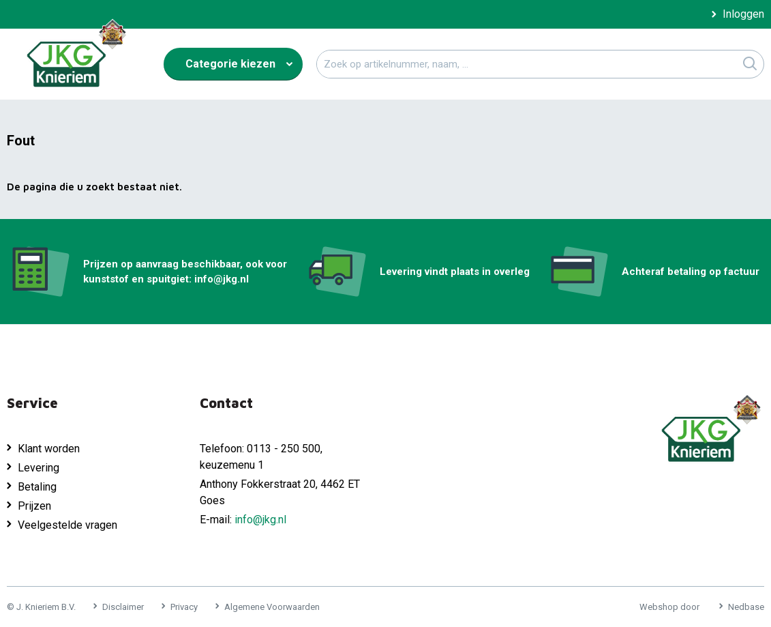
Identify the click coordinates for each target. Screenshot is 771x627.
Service (32, 403)
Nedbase (746, 607)
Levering (38, 467)
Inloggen (743, 14)
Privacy (184, 607)
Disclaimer (123, 607)
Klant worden (49, 448)
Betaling (37, 486)
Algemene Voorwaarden (272, 607)
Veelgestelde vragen (67, 525)
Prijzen (34, 505)
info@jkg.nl (260, 519)
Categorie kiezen (230, 63)
